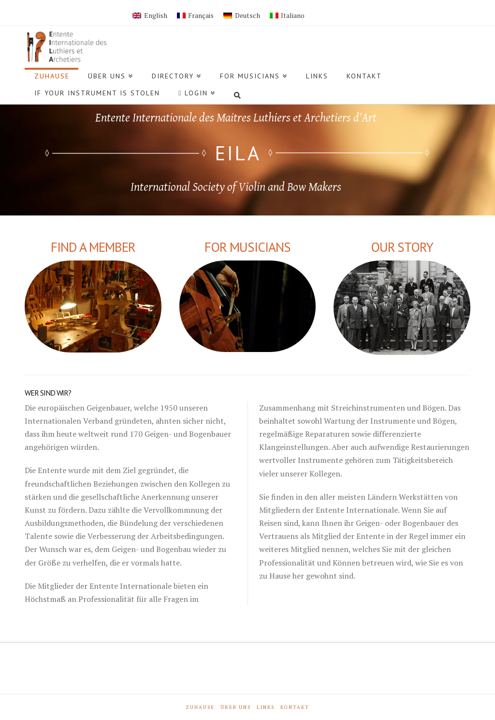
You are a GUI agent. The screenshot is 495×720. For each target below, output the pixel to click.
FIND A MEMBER (93, 247)
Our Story (402, 247)
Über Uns (235, 707)
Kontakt (294, 707)
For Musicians (247, 247)
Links (266, 707)
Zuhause (200, 707)
